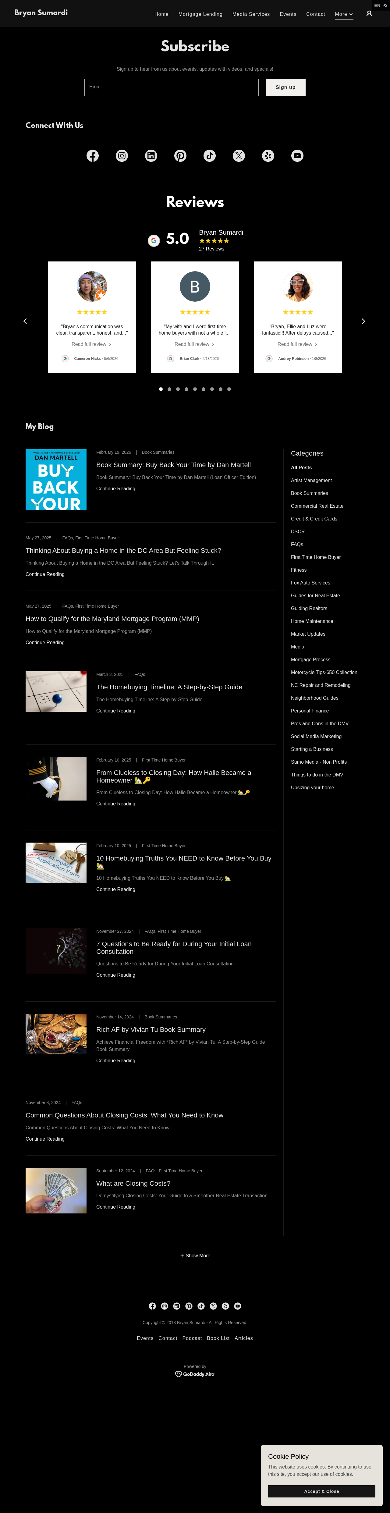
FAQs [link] (297, 544)
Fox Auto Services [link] (310, 582)
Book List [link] (218, 1338)
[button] (344, 15)
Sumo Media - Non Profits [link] (319, 762)
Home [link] (161, 14)
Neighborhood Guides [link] (315, 698)
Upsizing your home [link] (312, 787)
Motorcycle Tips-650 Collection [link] (324, 672)
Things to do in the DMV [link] (317, 774)
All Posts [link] (301, 467)
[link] (41, 13)
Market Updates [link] (308, 634)
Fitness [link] (299, 570)
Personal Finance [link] (310, 710)
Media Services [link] (251, 14)
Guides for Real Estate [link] (315, 595)
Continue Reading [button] (115, 488)
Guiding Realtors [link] (309, 608)
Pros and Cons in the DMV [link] (320, 723)
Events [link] (288, 14)
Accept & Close (321, 1491)
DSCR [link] (298, 531)
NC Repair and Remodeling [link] (321, 685)
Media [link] (297, 646)
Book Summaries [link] (309, 493)
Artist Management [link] (311, 480)
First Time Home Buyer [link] (316, 557)
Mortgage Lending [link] (201, 14)
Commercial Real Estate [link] (317, 506)
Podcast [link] (192, 1338)
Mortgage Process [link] (311, 659)
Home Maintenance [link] (312, 621)
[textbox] (171, 87)
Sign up (286, 87)
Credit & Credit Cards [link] (314, 518)
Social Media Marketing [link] (316, 736)
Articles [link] (244, 1338)
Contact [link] (315, 14)
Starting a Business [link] (312, 749)
